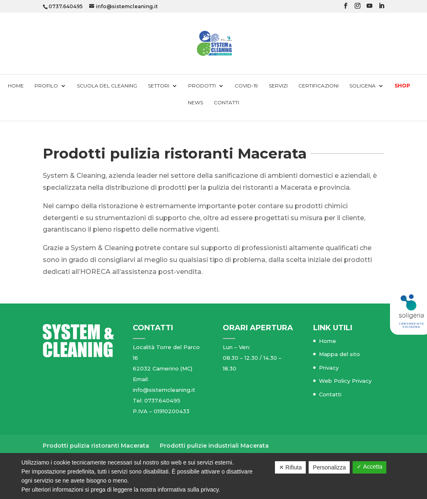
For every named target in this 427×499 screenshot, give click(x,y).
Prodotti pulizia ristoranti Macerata (96, 445)
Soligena (362, 86)
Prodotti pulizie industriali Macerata (214, 445)
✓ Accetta (369, 466)
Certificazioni (318, 86)
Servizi (278, 86)
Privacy (329, 367)
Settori (158, 86)
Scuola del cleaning (107, 86)
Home (16, 86)
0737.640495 (65, 6)
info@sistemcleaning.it (164, 389)
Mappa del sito (339, 354)
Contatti (226, 103)
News (195, 103)
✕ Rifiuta (290, 467)
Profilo (46, 86)
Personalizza (329, 467)
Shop (402, 86)
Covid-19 (246, 86)
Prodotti (202, 86)
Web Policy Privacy (345, 380)
